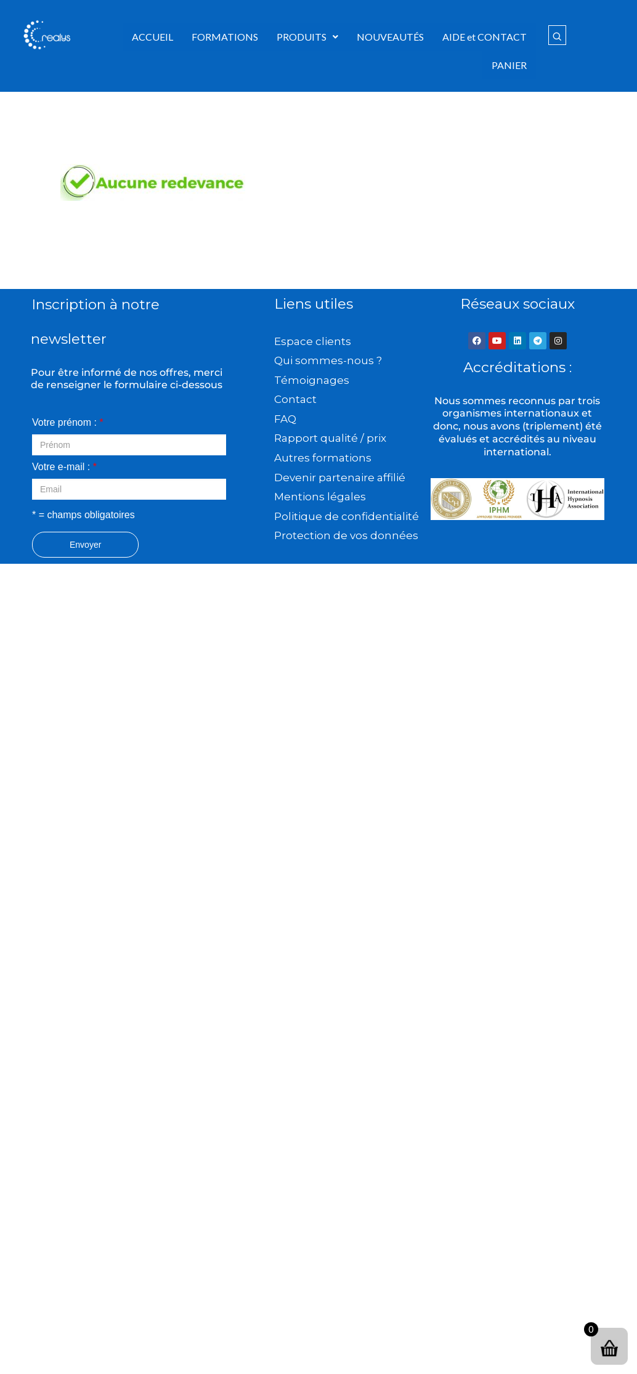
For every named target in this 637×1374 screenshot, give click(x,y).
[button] (307, 37)
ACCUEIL (152, 37)
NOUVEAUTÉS (390, 37)
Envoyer (85, 545)
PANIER (509, 65)
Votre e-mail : (64, 466)
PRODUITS (307, 37)
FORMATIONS (225, 37)
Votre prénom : (67, 422)
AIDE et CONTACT (484, 37)
